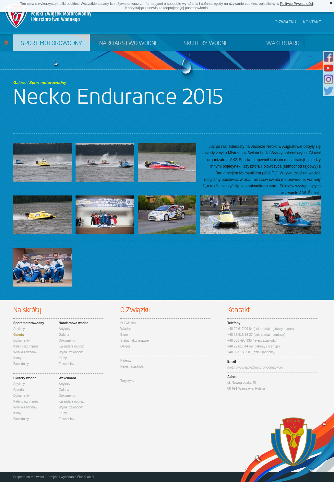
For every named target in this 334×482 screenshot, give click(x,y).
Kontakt (312, 22)
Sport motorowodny (51, 43)
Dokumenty (21, 340)
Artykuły (19, 329)
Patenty (125, 360)
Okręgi (125, 346)
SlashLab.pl (85, 477)
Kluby (17, 358)
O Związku (128, 323)
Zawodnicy (21, 364)
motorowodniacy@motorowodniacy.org (255, 367)
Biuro (124, 334)
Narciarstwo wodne (128, 43)
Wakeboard (283, 43)
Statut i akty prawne (134, 340)
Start (6, 42)
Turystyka (127, 380)
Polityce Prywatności (296, 4)
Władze (125, 329)
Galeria (18, 334)
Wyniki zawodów (25, 352)
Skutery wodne (206, 43)
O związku (285, 22)
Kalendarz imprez (26, 346)
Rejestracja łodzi (132, 366)
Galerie (20, 82)
